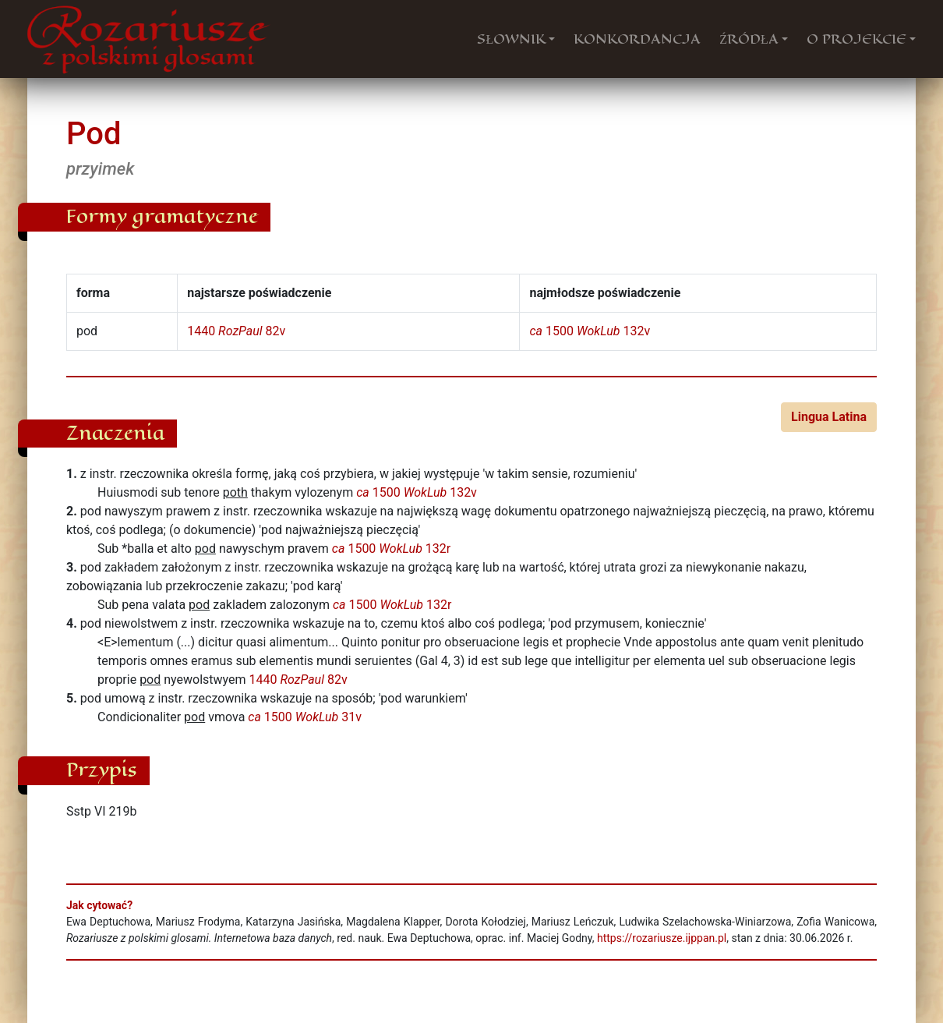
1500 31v (305, 717)
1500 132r (391, 548)
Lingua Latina (829, 416)
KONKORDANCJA (637, 39)
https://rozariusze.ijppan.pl (661, 938)
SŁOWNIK (511, 39)
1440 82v (236, 331)
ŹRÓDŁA (749, 39)
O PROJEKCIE (856, 39)
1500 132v (589, 331)
